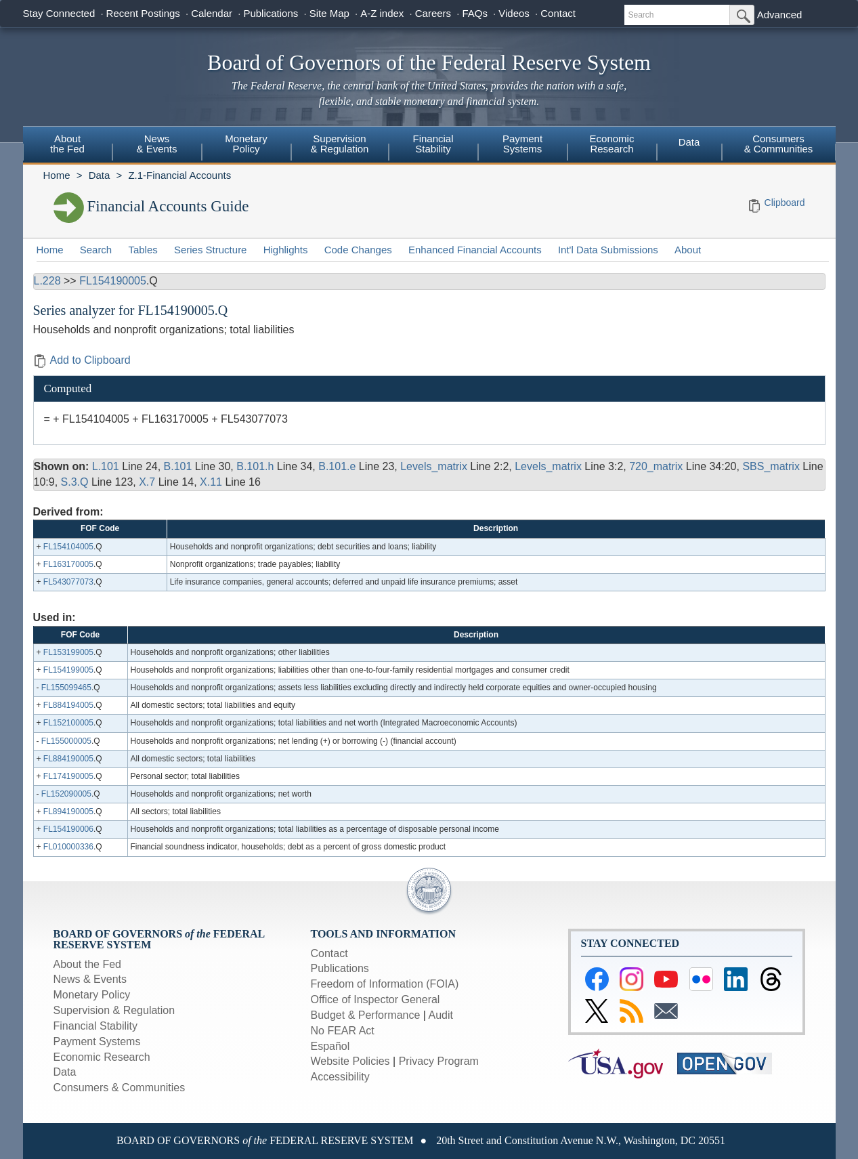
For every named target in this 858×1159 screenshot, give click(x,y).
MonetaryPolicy (246, 143)
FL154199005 (68, 670)
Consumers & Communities (778, 143)
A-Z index (382, 13)
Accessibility (340, 1076)
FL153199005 (68, 652)
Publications (270, 13)
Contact (558, 13)
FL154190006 (68, 829)
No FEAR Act (342, 1030)
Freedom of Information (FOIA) (385, 984)
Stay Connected (59, 13)
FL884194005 (68, 705)
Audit (441, 1015)
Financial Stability (95, 1026)
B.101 (178, 466)
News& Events (156, 143)
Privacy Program (439, 1061)
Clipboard (785, 202)
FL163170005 (68, 564)
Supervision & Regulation (114, 1010)
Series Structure (210, 249)
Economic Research (101, 1057)
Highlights (285, 249)
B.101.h (255, 466)
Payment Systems (97, 1041)
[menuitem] (67, 146)
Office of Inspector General (375, 999)
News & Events (90, 979)
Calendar (211, 13)
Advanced (779, 14)
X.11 (211, 482)
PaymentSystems (522, 143)
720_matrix (656, 466)
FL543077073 (68, 582)
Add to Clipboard (82, 360)
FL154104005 (68, 546)
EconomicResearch (612, 143)
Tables (142, 249)
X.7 (147, 482)
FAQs (475, 13)
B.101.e (337, 466)
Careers (433, 13)
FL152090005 (66, 794)
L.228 (47, 281)
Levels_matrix (433, 466)
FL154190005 (112, 281)
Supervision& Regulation (340, 143)
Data (689, 142)
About (687, 249)
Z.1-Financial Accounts (179, 175)
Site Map (329, 13)
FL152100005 (68, 723)
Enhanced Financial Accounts (475, 249)
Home (56, 175)
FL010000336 (68, 846)
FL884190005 (68, 758)
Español (330, 1046)
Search (96, 249)
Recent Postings (143, 13)
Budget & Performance (366, 1015)
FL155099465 (66, 687)
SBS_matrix (770, 466)
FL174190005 (68, 776)
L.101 (105, 466)
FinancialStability (432, 143)
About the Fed (87, 964)
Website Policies (350, 1061)
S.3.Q (75, 482)
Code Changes (358, 249)
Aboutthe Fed (67, 143)
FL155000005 (66, 741)
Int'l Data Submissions (608, 249)
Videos (514, 13)
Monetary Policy (92, 994)
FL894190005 (68, 811)
